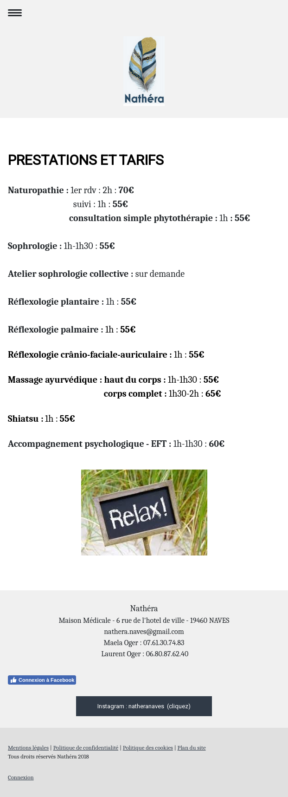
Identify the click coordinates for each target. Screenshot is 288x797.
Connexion (21, 777)
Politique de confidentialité (85, 747)
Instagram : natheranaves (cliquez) (144, 706)
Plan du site (192, 747)
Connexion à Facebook (42, 680)
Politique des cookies (148, 747)
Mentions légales (28, 747)
